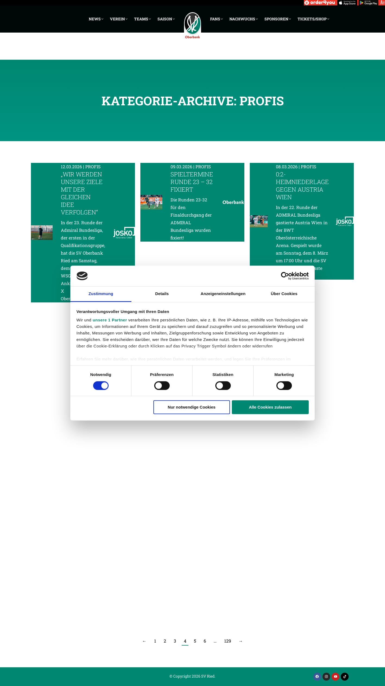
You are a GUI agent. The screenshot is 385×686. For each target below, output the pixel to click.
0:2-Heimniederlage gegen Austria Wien (302, 185)
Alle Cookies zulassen (270, 407)
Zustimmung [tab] (101, 294)
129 (227, 641)
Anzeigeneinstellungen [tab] (223, 294)
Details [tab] (162, 294)
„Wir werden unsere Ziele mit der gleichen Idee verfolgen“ (82, 193)
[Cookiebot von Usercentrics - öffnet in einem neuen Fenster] (285, 276)
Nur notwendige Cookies (192, 407)
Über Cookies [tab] (284, 294)
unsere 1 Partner (110, 320)
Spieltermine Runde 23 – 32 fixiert (192, 181)
